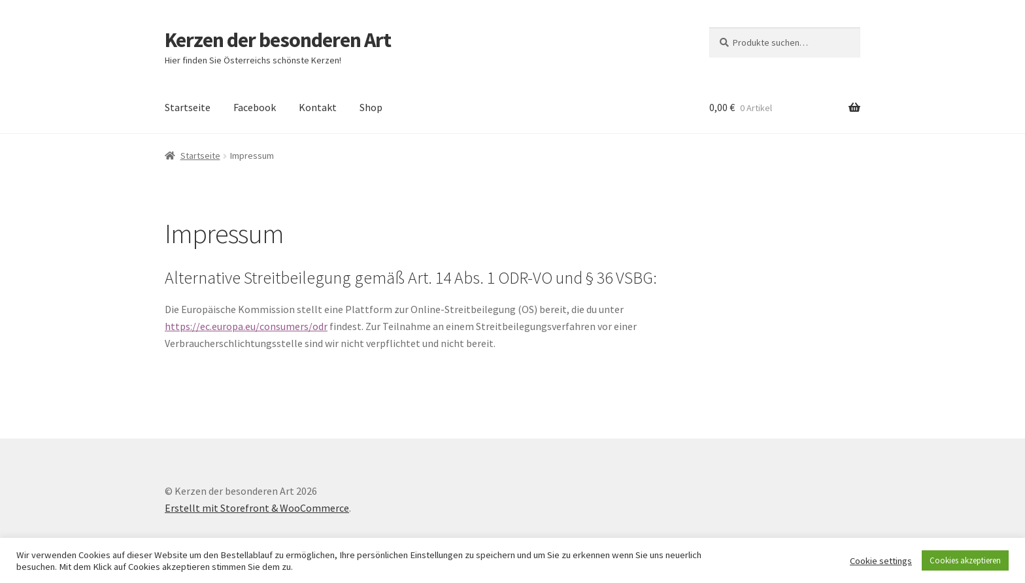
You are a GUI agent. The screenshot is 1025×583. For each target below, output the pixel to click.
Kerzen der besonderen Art (278, 40)
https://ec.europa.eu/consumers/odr (246, 326)
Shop (371, 107)
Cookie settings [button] (881, 561)
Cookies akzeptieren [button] (965, 560)
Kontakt (318, 107)
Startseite (187, 107)
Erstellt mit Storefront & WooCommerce (257, 507)
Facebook (254, 107)
